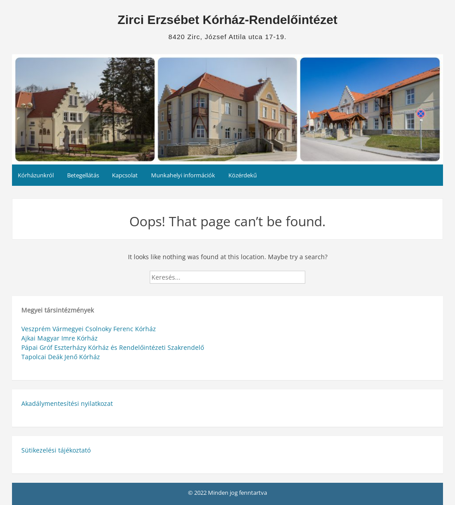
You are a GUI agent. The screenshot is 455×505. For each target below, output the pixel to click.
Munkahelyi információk (183, 175)
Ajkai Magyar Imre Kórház (59, 338)
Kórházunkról (36, 175)
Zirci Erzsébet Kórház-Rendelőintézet (228, 20)
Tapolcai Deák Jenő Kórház (60, 357)
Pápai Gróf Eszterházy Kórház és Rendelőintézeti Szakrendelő (112, 347)
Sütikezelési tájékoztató (56, 450)
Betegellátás (83, 175)
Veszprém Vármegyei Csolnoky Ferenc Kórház (88, 329)
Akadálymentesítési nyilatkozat (67, 403)
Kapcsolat (125, 175)
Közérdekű (242, 175)
